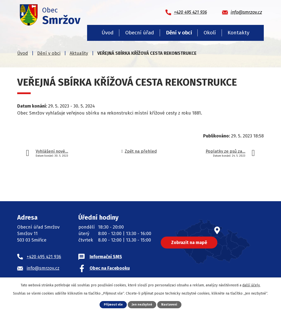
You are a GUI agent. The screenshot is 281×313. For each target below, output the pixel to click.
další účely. (251, 285)
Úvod (108, 32)
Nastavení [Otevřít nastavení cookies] (170, 304)
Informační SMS (106, 256)
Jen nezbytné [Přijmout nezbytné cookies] (142, 304)
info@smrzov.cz (43, 268)
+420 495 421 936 (44, 256)
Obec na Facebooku (110, 268)
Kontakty (238, 32)
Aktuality (79, 53)
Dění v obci (179, 32)
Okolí (210, 32)
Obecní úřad (139, 32)
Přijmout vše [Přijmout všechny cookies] (113, 304)
